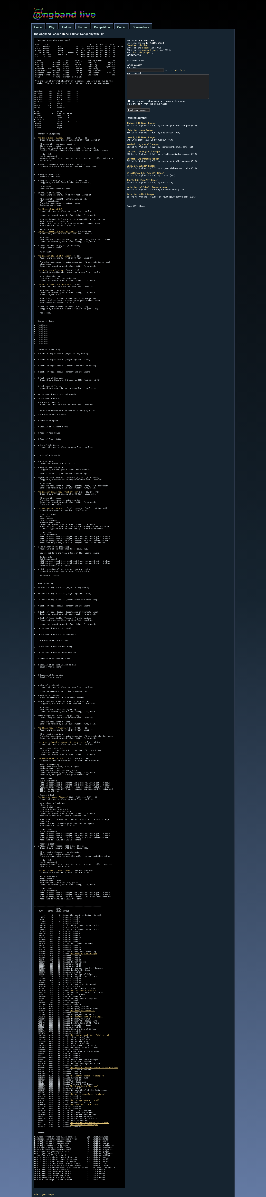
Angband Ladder (150, 50)
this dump (137, 45)
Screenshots (141, 27)
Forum (82, 27)
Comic (121, 27)
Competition (102, 27)
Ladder (66, 27)
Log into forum (177, 70)
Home (38, 27)
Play (52, 27)
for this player (142, 52)
